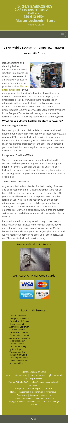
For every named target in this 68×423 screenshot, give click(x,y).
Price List (39, 399)
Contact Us (46, 395)
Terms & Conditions (22, 399)
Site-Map (50, 399)
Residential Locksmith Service (34, 244)
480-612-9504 (34, 16)
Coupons (34, 395)
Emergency (22, 395)
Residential (24, 392)
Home (13, 392)
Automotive (51, 392)
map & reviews (36, 379)
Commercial (37, 392)
